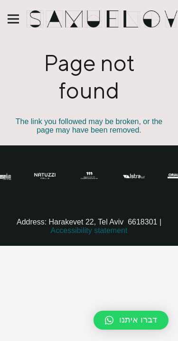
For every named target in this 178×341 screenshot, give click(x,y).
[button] (131, 320)
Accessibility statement (89, 230)
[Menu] (13, 19)
